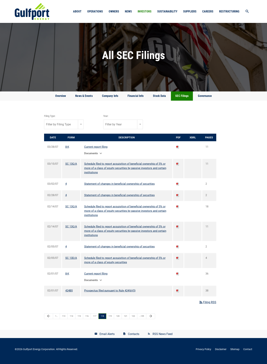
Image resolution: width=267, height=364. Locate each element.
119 (110, 319)
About (77, 11)
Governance (205, 99)
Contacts (133, 337)
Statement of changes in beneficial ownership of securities (119, 187)
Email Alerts (107, 337)
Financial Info (136, 99)
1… (56, 319)
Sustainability (167, 11)
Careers (207, 11)
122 (133, 319)
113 (63, 319)
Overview (60, 99)
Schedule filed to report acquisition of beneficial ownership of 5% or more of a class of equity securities (125, 263)
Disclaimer (221, 353)
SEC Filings (182, 99)
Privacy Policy (203, 353)
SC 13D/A (71, 261)
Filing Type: (49, 119)
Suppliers (189, 11)
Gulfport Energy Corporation (39, 352)
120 (117, 319)
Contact (247, 353)
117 (94, 319)
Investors (144, 11)
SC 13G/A (71, 167)
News (128, 11)
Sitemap (234, 353)
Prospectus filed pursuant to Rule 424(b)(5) (109, 294)
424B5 (69, 294)
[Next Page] (150, 320)
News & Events (83, 99)
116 (87, 319)
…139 (141, 319)
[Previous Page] (48, 320)
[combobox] (64, 128)
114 (71, 319)
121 (125, 319)
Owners (114, 11)
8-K (67, 150)
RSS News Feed (163, 337)
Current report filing (95, 150)
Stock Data (159, 99)
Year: (105, 119)
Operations (95, 11)
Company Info (110, 99)
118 (102, 319)
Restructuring (229, 11)
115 (79, 319)
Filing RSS (207, 306)
